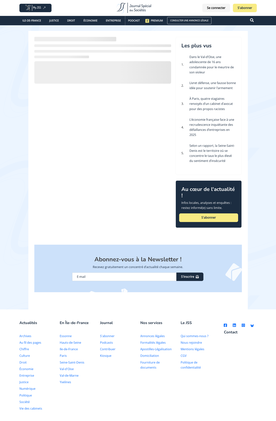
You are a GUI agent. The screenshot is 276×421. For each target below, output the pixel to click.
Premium (154, 21)
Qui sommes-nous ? (194, 336)
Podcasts (106, 343)
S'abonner (245, 8)
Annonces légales (152, 336)
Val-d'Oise (67, 369)
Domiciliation (149, 356)
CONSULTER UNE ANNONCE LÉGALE (189, 20)
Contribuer (108, 349)
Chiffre (24, 349)
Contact (231, 332)
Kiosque (105, 356)
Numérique (27, 389)
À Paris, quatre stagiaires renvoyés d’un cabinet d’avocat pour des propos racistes (211, 104)
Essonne (66, 336)
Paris (63, 356)
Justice (54, 20)
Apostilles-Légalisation (156, 349)
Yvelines (65, 382)
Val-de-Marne (69, 375)
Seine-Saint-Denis (72, 362)
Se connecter (216, 8)
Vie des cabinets (30, 408)
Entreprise (113, 20)
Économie (90, 20)
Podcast (134, 20)
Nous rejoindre (191, 343)
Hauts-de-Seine (70, 343)
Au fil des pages (30, 343)
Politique (25, 395)
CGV (184, 356)
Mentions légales (192, 349)
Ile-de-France (31, 20)
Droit (71, 20)
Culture (24, 356)
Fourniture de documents (150, 365)
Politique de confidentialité (191, 365)
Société (24, 402)
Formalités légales (153, 343)
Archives (25, 336)
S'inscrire (190, 277)
